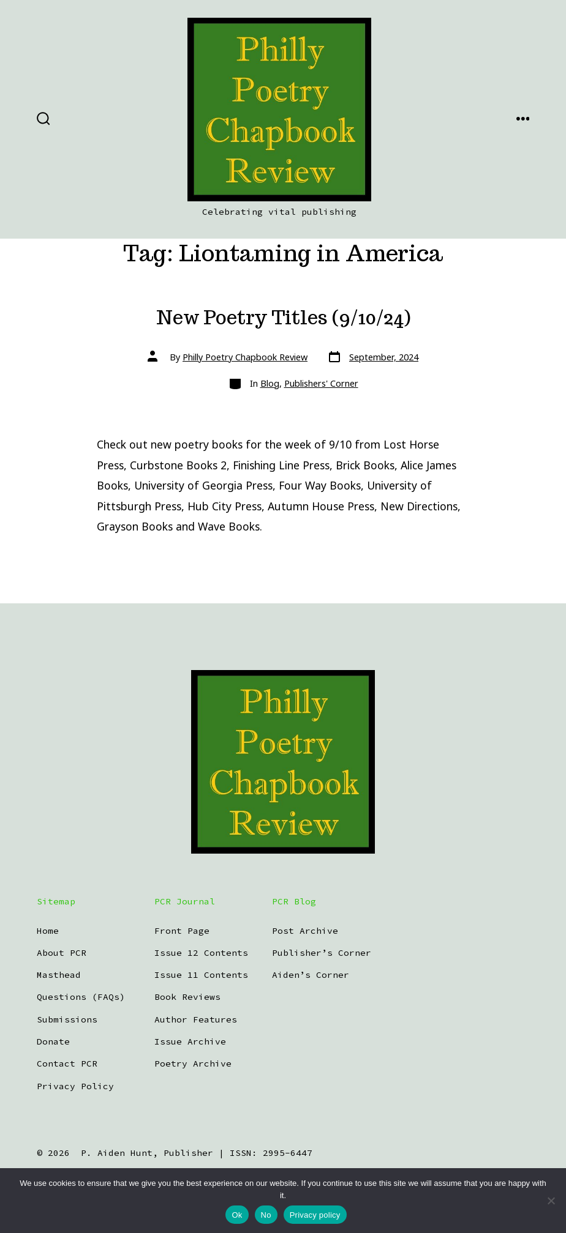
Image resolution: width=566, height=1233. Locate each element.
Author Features (195, 1019)
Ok (237, 1215)
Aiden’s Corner (310, 974)
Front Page (181, 930)
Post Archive (305, 930)
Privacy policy (315, 1215)
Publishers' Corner (321, 383)
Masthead (59, 974)
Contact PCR (67, 1063)
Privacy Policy (75, 1086)
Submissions (67, 1019)
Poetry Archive (193, 1063)
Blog (269, 383)
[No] (551, 1200)
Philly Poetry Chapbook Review (245, 357)
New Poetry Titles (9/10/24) (283, 317)
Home (48, 930)
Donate (53, 1041)
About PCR (61, 952)
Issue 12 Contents (201, 952)
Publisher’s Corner (321, 952)
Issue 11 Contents (201, 974)
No (266, 1215)
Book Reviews (187, 996)
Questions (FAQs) (81, 996)
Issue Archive (190, 1041)
